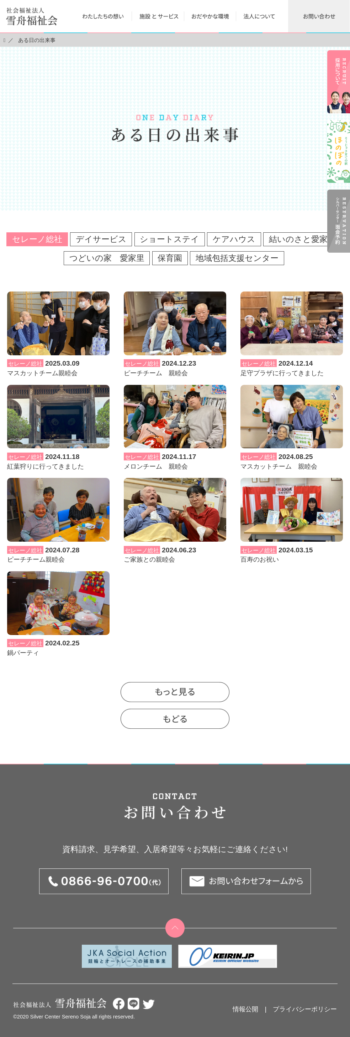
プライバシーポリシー (305, 1009)
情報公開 (245, 1009)
